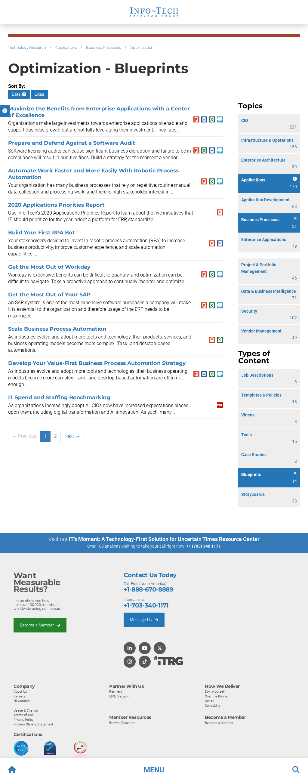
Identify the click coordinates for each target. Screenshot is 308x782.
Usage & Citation (26, 710)
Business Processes (103, 47)
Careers (19, 696)
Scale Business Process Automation (57, 329)
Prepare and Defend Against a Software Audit (71, 143)
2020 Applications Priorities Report (56, 205)
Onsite (209, 701)
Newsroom (22, 701)
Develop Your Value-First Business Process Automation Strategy (97, 363)
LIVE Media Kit (120, 696)
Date (19, 94)
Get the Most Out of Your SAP (49, 294)
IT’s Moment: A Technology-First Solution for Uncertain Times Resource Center (164, 539)
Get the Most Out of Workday (49, 267)
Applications (66, 47)
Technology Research (27, 47)
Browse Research (122, 722)
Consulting (212, 705)
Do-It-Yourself (215, 691)
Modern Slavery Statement (33, 724)
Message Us (144, 619)
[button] (154, 770)
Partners (115, 691)
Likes (39, 94)
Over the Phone (216, 696)
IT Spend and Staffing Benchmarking (59, 397)
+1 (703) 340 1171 (203, 546)
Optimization (141, 47)
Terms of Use (24, 714)
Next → (72, 436)
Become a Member (40, 624)
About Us (20, 691)
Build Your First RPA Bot (41, 232)
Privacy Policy (23, 719)
